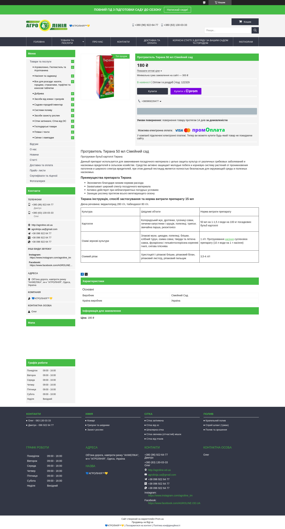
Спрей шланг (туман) (217, 425)
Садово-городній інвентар (48, 104)
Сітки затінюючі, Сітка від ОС (50, 121)
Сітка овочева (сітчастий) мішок (163, 434)
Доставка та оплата (152, 41)
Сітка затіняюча (155, 420)
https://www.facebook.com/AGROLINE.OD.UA (51, 265)
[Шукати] (255, 30)
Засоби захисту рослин (47, 115)
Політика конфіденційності (166, 525)
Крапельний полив (216, 420)
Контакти (123, 41)
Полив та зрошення (216, 429)
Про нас (98, 41)
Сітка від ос (152, 425)
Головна (39, 41)
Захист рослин (95, 429)
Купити (152, 91)
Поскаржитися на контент (139, 525)
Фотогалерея (37, 181)
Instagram (246, 41)
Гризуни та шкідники (98, 425)
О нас (33, 149)
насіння (229, 239)
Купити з (186, 91)
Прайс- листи (37, 170)
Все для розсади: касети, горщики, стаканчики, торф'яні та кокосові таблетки (52, 84)
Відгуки (34, 144)
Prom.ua (159, 519)
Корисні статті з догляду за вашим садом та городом (200, 41)
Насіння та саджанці (45, 75)
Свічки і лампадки (44, 137)
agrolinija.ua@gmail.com (44, 229)
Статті (33, 159)
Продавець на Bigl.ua (142, 522)
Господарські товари (45, 126)
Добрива (39, 93)
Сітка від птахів (154, 438)
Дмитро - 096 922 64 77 (41, 425)
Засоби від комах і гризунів (49, 99)
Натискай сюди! (177, 9)
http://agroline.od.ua (42, 225)
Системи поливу (43, 110)
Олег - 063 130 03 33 (39, 420)
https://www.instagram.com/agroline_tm (50, 257)
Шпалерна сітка (155, 429)
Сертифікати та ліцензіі (43, 175)
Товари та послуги (67, 41)
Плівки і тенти (41, 132)
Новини (34, 154)
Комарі (91, 420)
